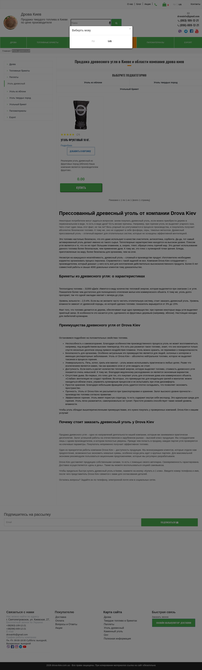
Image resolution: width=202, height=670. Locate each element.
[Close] (130, 28)
